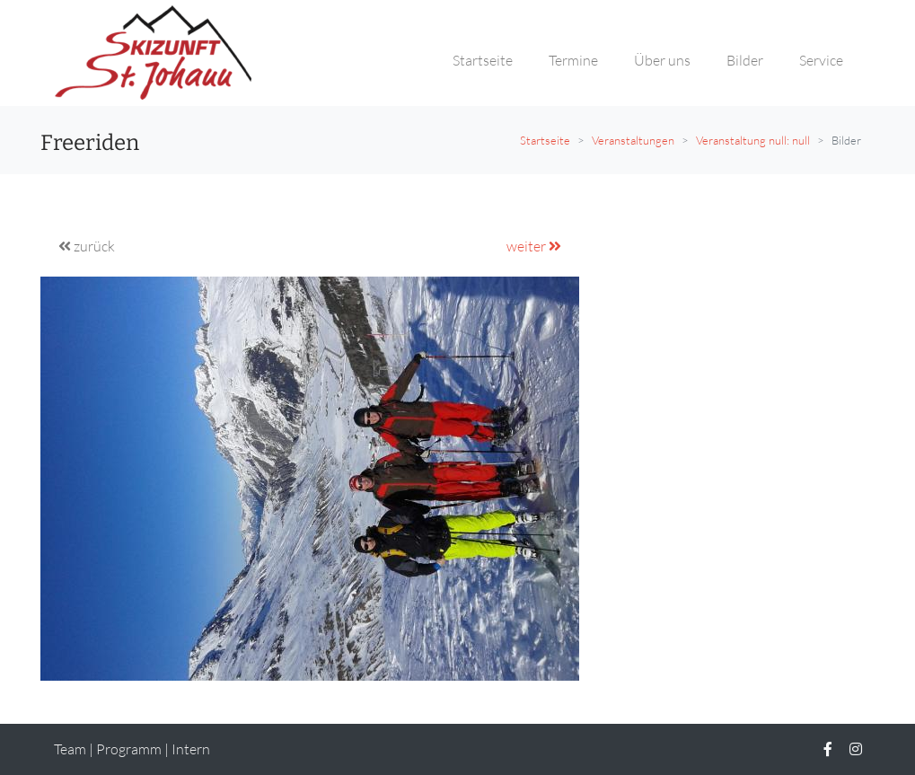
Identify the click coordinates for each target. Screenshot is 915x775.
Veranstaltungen (633, 140)
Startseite (545, 140)
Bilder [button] (744, 60)
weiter (533, 246)
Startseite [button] (483, 60)
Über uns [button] (662, 60)
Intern (191, 749)
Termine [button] (573, 60)
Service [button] (821, 60)
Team (70, 749)
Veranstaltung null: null (753, 140)
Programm (129, 749)
